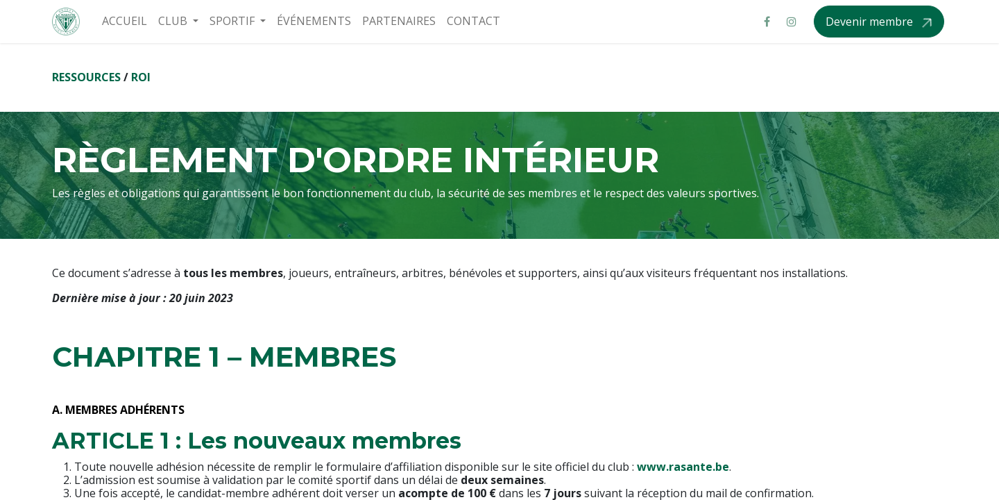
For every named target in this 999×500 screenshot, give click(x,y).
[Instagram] (791, 21)
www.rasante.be (683, 466)
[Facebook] (766, 21)
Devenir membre (871, 21)
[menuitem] (124, 21)
